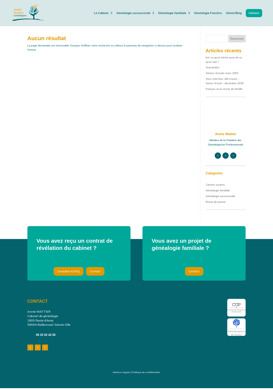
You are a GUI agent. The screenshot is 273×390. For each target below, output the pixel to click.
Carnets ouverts (215, 186)
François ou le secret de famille (224, 90)
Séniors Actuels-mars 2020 (222, 75)
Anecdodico (213, 69)
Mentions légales (122, 374)
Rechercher (237, 40)
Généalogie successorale (220, 198)
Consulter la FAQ (68, 273)
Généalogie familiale (218, 192)
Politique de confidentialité (146, 374)
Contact (95, 273)
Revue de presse (216, 203)
